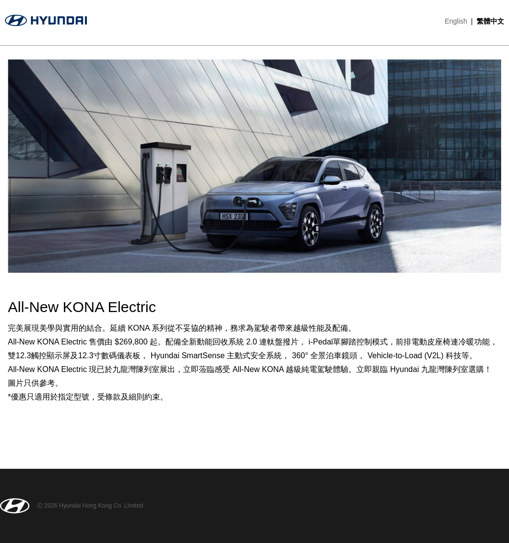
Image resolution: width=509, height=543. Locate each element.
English (456, 21)
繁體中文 (490, 21)
